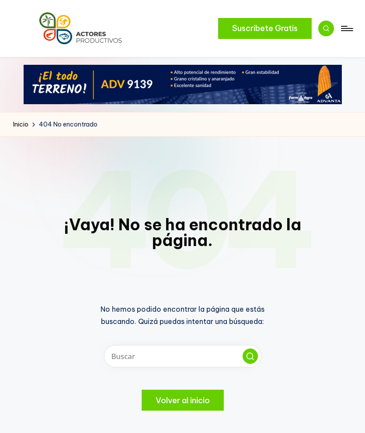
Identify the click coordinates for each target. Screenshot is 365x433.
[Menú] (346, 28)
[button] (265, 28)
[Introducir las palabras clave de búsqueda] (182, 356)
